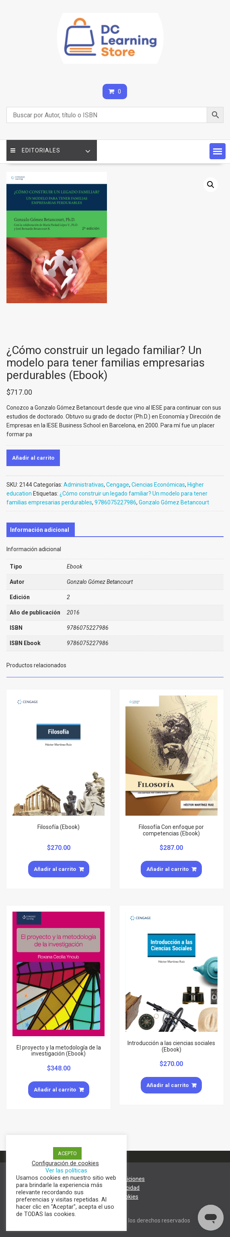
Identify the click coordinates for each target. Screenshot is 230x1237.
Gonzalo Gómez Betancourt (174, 502)
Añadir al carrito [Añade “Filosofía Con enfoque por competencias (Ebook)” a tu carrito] (167, 869)
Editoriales (35, 150)
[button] (217, 151)
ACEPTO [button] (67, 1153)
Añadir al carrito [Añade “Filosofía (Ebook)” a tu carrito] (55, 869)
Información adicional (39, 530)
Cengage (117, 484)
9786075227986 (115, 502)
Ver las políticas (66, 1170)
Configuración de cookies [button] (65, 1163)
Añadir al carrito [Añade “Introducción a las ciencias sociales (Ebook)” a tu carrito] (167, 1085)
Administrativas (84, 484)
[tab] (39, 530)
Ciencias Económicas (158, 484)
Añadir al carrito (33, 458)
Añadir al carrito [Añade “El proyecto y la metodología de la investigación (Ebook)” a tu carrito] (55, 1090)
